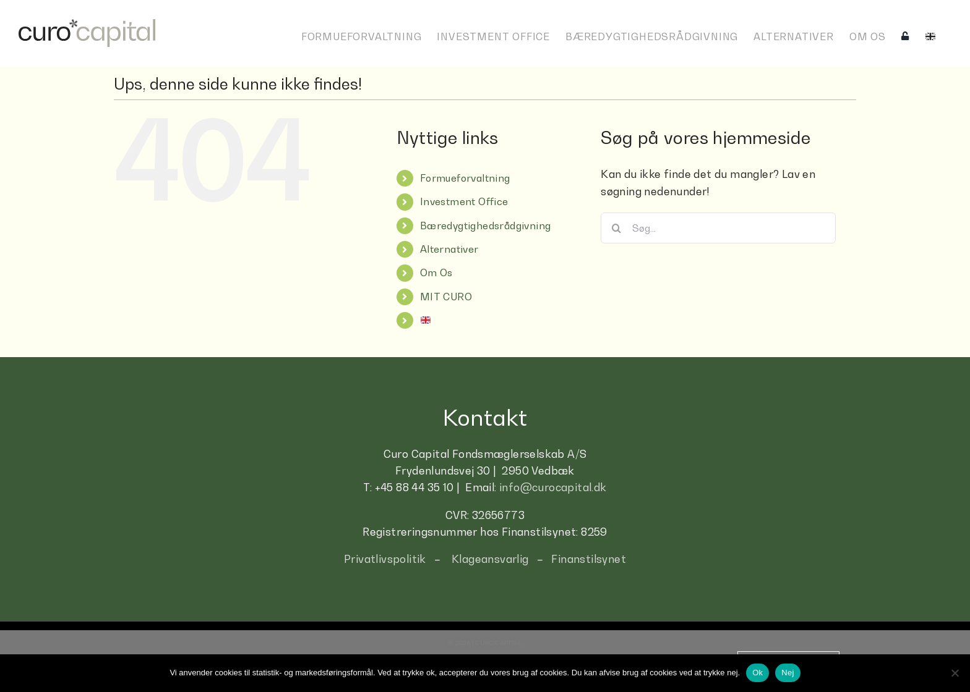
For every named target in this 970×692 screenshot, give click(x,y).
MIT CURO (446, 296)
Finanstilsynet (588, 559)
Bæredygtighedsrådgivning (485, 225)
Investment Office (464, 201)
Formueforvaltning (465, 178)
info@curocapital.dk (553, 487)
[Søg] (616, 228)
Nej (787, 672)
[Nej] (954, 673)
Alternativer (449, 249)
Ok (757, 672)
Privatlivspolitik (385, 559)
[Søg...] (718, 228)
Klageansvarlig (490, 559)
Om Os (436, 272)
